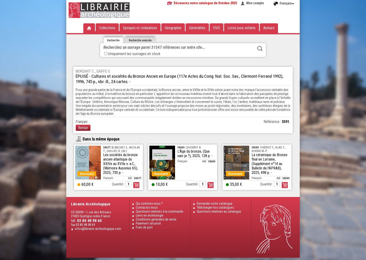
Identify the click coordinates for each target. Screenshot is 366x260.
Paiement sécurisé (148, 223)
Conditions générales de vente (156, 219)
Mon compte (255, 3)
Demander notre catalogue (214, 204)
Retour (83, 128)
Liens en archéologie (149, 216)
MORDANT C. (85, 71)
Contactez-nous (147, 208)
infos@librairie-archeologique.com (98, 229)
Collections (107, 28)
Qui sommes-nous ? (149, 204)
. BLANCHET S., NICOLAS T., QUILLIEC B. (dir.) (121, 149)
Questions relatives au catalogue (219, 212)
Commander (136, 185)
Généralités (197, 28)
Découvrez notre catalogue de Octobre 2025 (205, 3)
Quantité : (118, 184)
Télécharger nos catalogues (215, 208)
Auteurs (268, 28)
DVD (216, 28)
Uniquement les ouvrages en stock (132, 54)
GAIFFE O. (103, 71)
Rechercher (260, 48)
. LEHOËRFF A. (189, 147)
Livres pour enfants (242, 28)
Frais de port (144, 227)
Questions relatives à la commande (159, 212)
